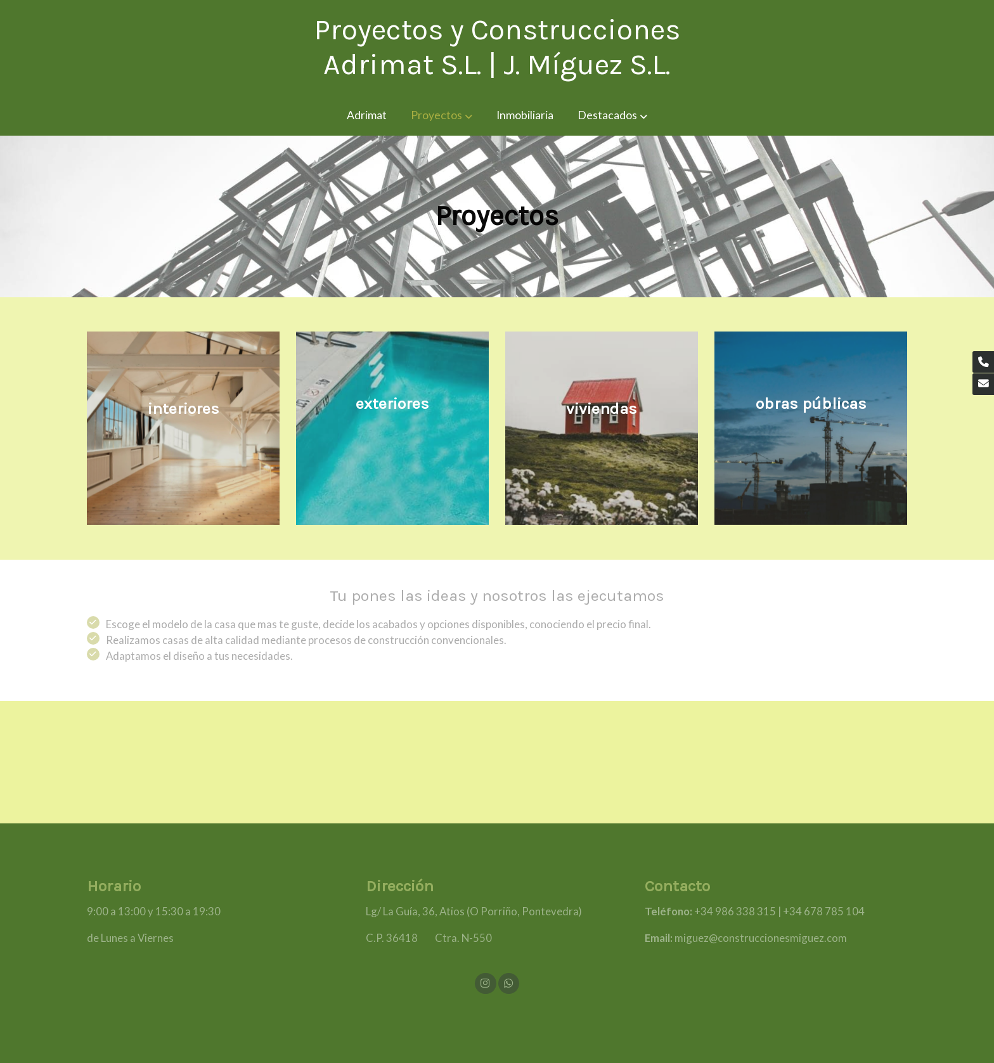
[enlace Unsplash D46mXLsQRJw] (817, 427)
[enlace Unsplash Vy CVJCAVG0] (399, 427)
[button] (441, 116)
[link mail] (983, 384)
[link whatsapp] (508, 982)
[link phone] (983, 362)
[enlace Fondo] (190, 427)
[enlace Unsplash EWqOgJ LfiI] (608, 427)
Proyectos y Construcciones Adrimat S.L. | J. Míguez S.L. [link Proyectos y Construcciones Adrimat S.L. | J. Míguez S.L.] (497, 47)
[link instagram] (485, 982)
